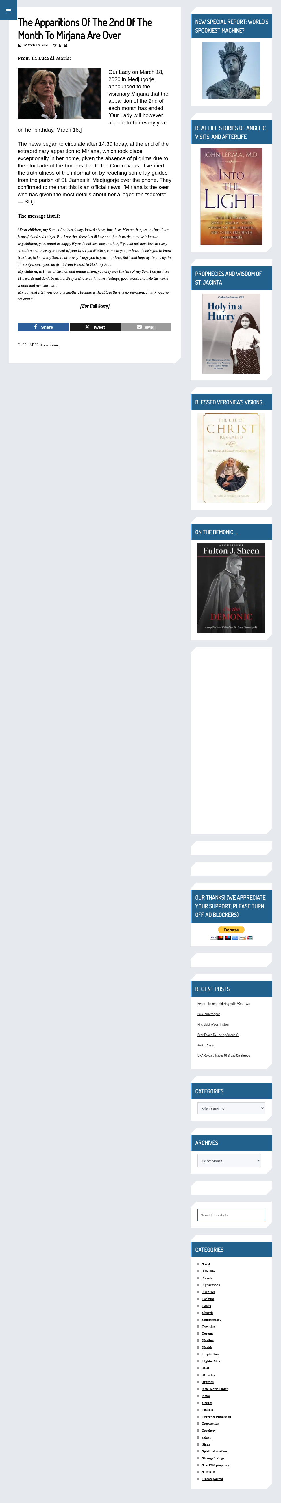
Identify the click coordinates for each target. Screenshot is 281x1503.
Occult (207, 1403)
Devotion (208, 1326)
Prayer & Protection (216, 1416)
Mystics (207, 1382)
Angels (207, 1278)
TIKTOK (208, 1472)
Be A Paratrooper (208, 1014)
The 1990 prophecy (215, 1465)
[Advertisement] (231, 740)
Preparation (210, 1423)
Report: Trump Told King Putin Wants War (224, 1003)
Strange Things (213, 1458)
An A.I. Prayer (206, 1045)
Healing (208, 1340)
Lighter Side (211, 1361)
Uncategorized (212, 1479)
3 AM (206, 1264)
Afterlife (208, 1271)
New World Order (215, 1389)
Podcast (207, 1409)
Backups (208, 1299)
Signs (206, 1444)
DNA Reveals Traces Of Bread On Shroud (223, 1055)
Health (207, 1347)
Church (207, 1312)
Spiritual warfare (214, 1451)
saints (206, 1437)
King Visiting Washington (213, 1024)
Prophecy (209, 1430)
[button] (8, 10)
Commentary (211, 1319)
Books (206, 1306)
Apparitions (49, 344)
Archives (208, 1292)
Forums (207, 1333)
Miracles (208, 1375)
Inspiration (210, 1354)
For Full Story (95, 305)
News (206, 1396)
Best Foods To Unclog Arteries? (218, 1035)
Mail (205, 1368)
